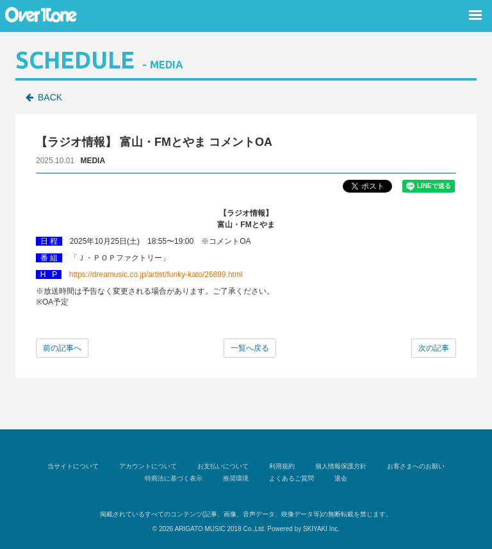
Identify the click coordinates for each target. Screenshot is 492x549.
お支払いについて (223, 466)
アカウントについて (148, 466)
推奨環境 (236, 478)
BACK (50, 97)
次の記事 (433, 348)
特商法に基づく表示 (173, 478)
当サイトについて (73, 466)
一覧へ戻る (250, 348)
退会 (340, 478)
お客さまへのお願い (416, 466)
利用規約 (282, 466)
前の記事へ (62, 348)
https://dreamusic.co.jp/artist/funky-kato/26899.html (156, 274)
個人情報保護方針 (340, 466)
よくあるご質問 (291, 478)
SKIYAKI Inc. (321, 528)
